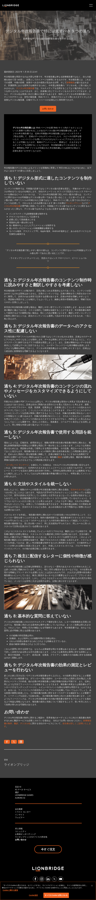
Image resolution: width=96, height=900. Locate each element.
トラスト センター (23, 812)
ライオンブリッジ (74, 203)
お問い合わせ (48, 109)
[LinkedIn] (48, 878)
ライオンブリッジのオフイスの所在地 (31, 837)
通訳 (17, 792)
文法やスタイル (78, 489)
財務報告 (71, 82)
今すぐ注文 (48, 849)
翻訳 (60, 457)
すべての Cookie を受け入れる (56, 895)
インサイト (19, 814)
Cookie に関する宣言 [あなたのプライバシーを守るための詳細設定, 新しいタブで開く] (10, 890)
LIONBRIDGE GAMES (24, 795)
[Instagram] (41, 878)
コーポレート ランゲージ (17, 464)
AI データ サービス (23, 789)
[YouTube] (60, 878)
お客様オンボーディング (25, 834)
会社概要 (19, 809)
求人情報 (19, 828)
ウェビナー (19, 817)
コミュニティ (20, 831)
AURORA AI (20, 798)
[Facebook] (35, 878)
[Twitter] (54, 878)
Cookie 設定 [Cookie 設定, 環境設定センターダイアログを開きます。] (33, 895)
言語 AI (18, 786)
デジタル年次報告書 (25, 88)
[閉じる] (92, 885)
